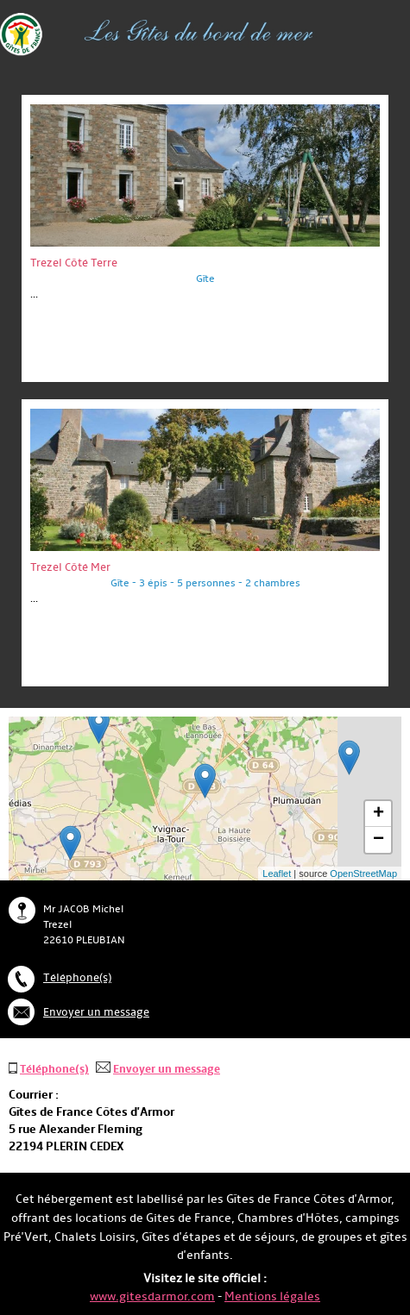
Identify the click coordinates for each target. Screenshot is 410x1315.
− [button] (378, 840)
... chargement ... (281, 798)
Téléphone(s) (77, 978)
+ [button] (378, 814)
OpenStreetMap (363, 873)
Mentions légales (272, 1296)
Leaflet (276, 873)
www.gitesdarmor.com (152, 1296)
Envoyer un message (96, 1012)
